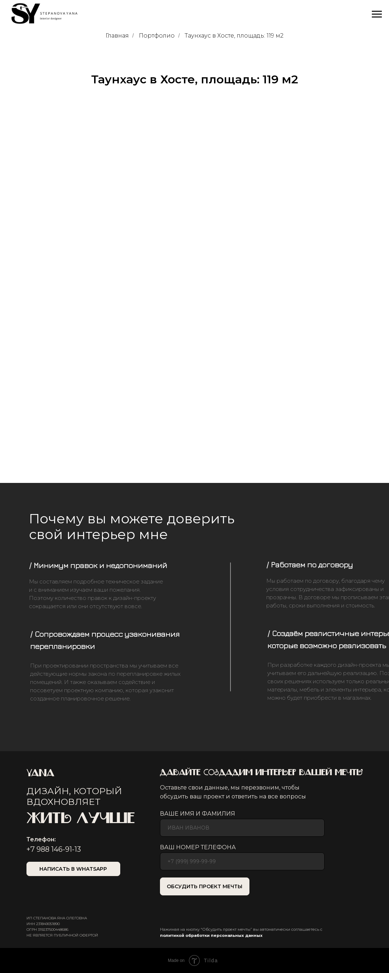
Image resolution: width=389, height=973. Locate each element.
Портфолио (157, 35)
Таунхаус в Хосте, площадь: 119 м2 (234, 35)
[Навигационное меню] (377, 14)
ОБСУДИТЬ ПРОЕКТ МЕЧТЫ (204, 886)
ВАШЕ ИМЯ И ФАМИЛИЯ (197, 813)
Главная (117, 35)
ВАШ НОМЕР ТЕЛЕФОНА (198, 847)
